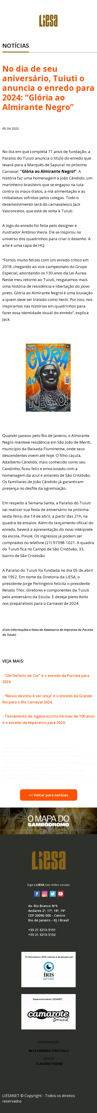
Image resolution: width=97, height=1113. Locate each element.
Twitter (52, 893)
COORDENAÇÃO (48, 1042)
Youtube (60, 893)
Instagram (44, 893)
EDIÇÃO (49, 1061)
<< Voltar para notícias (48, 795)
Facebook (36, 893)
